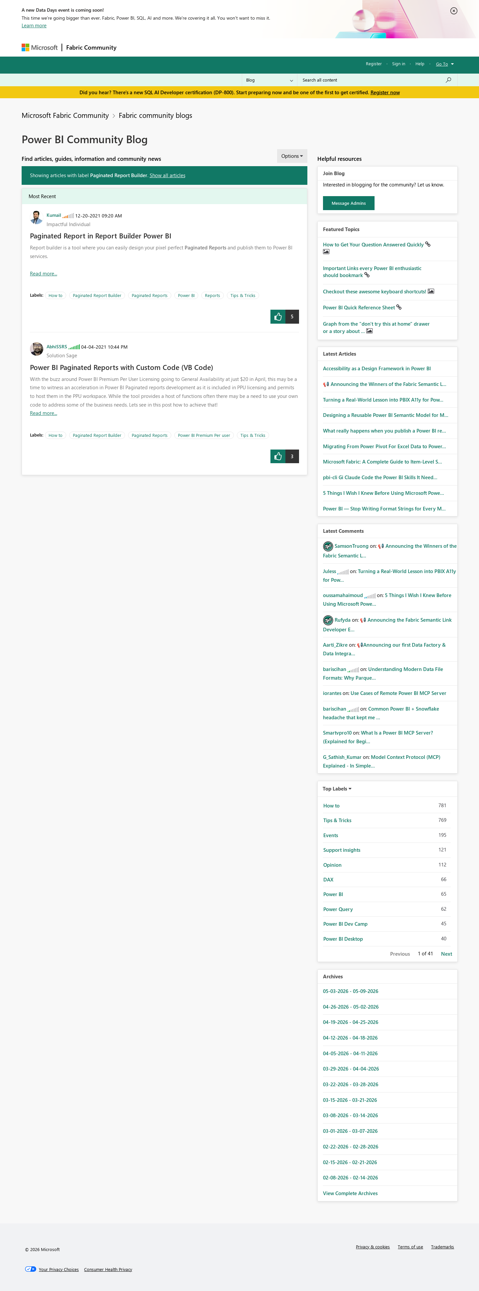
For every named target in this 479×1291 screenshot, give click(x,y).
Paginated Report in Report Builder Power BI (100, 235)
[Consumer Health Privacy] (108, 1269)
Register (374, 63)
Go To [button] (442, 64)
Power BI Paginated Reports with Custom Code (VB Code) (121, 367)
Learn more (34, 25)
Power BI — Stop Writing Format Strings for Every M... (384, 508)
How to (56, 295)
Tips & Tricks (243, 295)
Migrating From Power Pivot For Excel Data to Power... (384, 446)
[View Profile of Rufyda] (343, 619)
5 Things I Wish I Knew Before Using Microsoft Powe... (383, 492)
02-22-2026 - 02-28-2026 (350, 1146)
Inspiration (161, 47)
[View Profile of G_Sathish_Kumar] (342, 757)
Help (419, 63)
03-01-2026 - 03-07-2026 (350, 1131)
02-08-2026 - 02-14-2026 (350, 1177)
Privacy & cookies (373, 1246)
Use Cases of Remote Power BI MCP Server (398, 693)
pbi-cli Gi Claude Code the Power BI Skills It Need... (380, 477)
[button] (277, 317)
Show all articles (167, 175)
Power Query (338, 909)
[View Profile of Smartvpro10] (337, 732)
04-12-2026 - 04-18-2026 (350, 1037)
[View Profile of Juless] (329, 571)
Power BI (186, 295)
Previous (400, 953)
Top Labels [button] (335, 788)
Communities (217, 47)
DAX (328, 879)
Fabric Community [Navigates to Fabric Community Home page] (91, 47)
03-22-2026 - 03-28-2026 (350, 1084)
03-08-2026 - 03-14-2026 (350, 1115)
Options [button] (290, 156)
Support (301, 47)
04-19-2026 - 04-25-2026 (350, 1022)
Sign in (398, 63)
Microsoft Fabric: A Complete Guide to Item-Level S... (382, 461)
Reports (212, 295)
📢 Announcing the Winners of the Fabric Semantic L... (384, 384)
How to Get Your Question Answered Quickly (374, 244)
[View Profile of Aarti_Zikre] (335, 644)
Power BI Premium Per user (204, 435)
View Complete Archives (350, 1193)
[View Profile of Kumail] (54, 214)
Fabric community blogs (155, 115)
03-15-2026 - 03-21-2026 (350, 1100)
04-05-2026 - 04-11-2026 (350, 1053)
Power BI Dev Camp (345, 923)
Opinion (332, 864)
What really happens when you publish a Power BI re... (384, 430)
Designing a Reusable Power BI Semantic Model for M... (385, 415)
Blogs (247, 47)
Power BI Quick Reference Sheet (359, 307)
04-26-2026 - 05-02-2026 (351, 1006)
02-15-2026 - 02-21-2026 (350, 1162)
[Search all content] (377, 80)
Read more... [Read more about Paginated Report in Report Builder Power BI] (43, 273)
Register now (385, 92)
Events (330, 835)
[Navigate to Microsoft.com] (40, 47)
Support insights (341, 849)
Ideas (188, 47)
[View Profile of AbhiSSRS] (57, 346)
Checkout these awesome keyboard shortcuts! (375, 291)
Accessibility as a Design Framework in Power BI (377, 368)
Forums (131, 47)
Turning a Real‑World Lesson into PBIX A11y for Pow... (383, 399)
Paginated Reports (150, 295)
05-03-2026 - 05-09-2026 (350, 991)
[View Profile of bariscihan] (334, 669)
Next (446, 953)
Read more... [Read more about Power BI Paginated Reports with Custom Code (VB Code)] (43, 413)
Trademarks (442, 1246)
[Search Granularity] (269, 80)
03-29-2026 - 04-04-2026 (351, 1068)
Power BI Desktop (343, 938)
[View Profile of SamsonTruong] (352, 545)
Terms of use (410, 1246)
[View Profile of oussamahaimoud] (343, 595)
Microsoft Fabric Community (65, 115)
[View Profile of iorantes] (332, 693)
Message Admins (349, 203)
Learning (273, 47)
